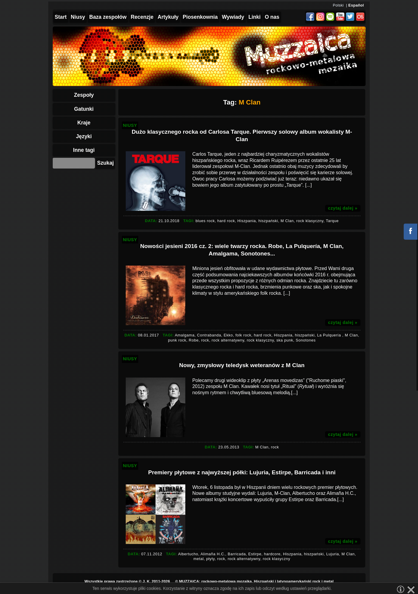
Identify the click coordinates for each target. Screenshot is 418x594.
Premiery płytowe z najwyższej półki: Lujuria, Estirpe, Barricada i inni (241, 472)
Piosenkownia (200, 17)
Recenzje (142, 17)
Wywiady (233, 17)
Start (61, 17)
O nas (272, 17)
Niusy (78, 17)
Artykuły (168, 17)
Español (356, 5)
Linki (254, 17)
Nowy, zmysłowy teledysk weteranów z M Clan (241, 365)
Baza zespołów (108, 17)
